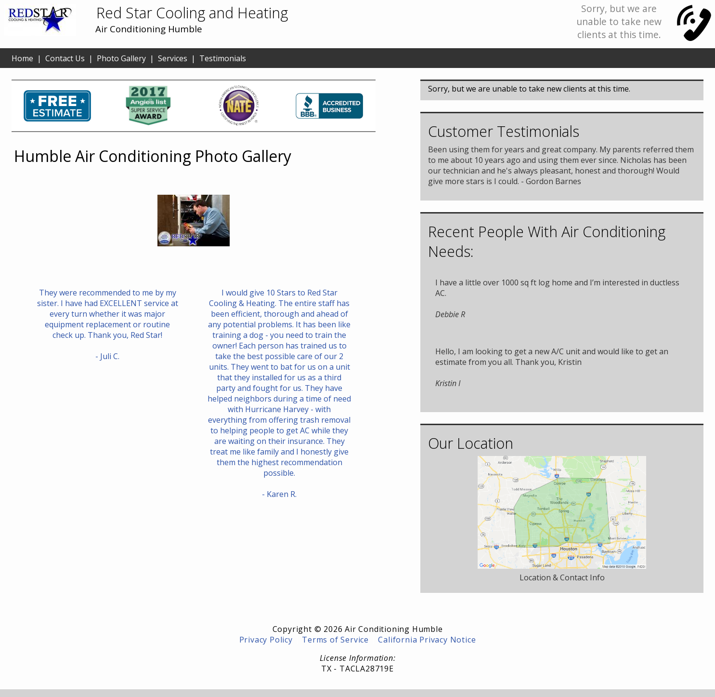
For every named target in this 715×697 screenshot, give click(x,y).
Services (172, 58)
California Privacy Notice (427, 639)
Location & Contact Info (562, 577)
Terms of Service (335, 639)
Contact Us (65, 58)
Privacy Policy (266, 639)
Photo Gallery (121, 58)
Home (22, 58)
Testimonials (222, 58)
